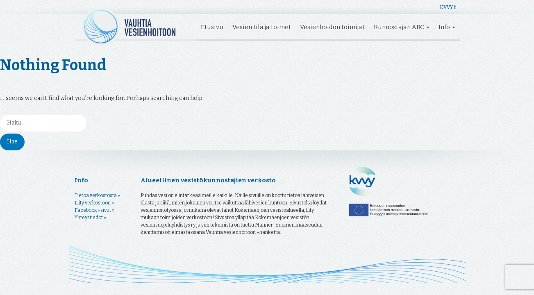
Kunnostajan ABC (401, 27)
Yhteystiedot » (90, 217)
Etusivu (212, 27)
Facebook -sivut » (94, 210)
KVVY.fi (448, 7)
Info (447, 27)
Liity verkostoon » (94, 203)
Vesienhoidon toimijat (332, 27)
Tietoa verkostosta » (97, 195)
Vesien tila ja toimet (261, 27)
